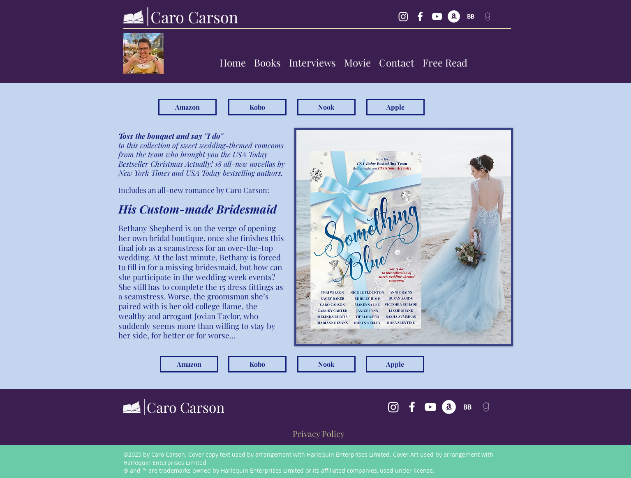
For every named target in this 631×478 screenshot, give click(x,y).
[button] (267, 62)
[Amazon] (187, 107)
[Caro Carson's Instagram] (393, 407)
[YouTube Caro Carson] (437, 16)
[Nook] (326, 107)
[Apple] (395, 107)
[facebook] (420, 16)
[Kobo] (257, 107)
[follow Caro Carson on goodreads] (487, 16)
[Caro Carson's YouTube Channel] (430, 407)
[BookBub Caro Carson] (471, 16)
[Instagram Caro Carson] (403, 16)
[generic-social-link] (454, 16)
